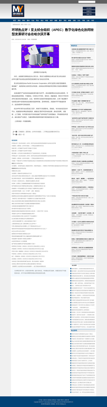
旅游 (56, 20)
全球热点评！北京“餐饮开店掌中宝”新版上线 (81, 382)
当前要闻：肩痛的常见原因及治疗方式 (22, 173)
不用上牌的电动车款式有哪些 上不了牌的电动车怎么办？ (26, 226)
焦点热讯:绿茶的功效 (17, 163)
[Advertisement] (40, 288)
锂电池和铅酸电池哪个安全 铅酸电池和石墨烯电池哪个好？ (27, 236)
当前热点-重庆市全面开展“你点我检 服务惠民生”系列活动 (26, 264)
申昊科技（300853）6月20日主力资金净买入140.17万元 (26, 253)
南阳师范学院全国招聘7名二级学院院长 (80, 310)
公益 (88, 20)
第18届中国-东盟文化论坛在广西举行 (21, 208)
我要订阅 (89, 14)
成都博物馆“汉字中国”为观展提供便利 (81, 109)
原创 (19, 20)
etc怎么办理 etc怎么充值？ (19, 231)
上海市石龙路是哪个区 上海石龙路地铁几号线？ (24, 221)
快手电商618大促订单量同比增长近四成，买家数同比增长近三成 (28, 186)
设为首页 (89, 8)
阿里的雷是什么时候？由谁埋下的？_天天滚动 (82, 360)
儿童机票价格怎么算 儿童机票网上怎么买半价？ (24, 223)
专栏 (92, 20)
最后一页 (22, 134)
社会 (33, 20)
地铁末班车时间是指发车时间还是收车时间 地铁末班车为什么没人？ (29, 228)
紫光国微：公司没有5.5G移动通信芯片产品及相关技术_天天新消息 (29, 153)
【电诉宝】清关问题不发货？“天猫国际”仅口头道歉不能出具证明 (28, 198)
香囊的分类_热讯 (16, 171)
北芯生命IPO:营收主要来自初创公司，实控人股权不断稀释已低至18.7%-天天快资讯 (33, 176)
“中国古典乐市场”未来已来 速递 (80, 196)
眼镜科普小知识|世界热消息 (19, 168)
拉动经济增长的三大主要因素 (19, 241)
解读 (69, 20)
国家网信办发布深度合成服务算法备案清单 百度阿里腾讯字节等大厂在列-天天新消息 (34, 196)
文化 (78, 20)
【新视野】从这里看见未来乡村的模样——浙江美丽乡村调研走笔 (29, 266)
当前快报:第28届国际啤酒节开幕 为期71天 (23, 206)
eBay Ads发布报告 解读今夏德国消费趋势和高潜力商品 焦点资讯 (28, 201)
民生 (37, 20)
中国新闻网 (34, 39)
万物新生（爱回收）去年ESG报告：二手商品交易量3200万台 (39, 132)
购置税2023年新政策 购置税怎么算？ (21, 233)
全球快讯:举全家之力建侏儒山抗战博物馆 (82, 161)
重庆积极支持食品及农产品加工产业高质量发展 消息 (83, 375)
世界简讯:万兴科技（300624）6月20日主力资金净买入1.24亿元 (28, 246)
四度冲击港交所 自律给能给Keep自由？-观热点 (24, 193)
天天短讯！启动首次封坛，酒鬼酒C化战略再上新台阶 (25, 181)
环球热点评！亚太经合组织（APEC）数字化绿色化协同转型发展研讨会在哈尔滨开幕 (34, 143)
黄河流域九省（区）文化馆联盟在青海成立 (83, 144)
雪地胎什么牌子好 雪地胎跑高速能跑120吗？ (23, 213)
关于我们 (41, 400)
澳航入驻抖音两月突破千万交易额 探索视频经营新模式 (26, 203)
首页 (14, 20)
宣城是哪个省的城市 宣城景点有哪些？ (22, 238)
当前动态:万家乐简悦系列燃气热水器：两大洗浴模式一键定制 (28, 261)
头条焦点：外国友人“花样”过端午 (80, 75)
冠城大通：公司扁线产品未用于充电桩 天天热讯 (24, 148)
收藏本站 (89, 11)
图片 (60, 20)
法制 (74, 20)
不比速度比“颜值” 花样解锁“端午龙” (81, 101)
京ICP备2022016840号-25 (67, 402)
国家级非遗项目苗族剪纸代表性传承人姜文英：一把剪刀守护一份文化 (30, 211)
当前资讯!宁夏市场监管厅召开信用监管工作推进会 (83, 389)
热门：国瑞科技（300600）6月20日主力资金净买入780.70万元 (28, 256)
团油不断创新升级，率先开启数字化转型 (81, 297)
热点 (42, 20)
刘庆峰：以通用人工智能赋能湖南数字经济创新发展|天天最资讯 (28, 183)
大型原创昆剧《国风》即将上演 (80, 152)
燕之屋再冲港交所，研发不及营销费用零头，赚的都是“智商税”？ (28, 178)
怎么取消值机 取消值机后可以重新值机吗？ (23, 218)
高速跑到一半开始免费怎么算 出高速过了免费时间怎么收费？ (28, 188)
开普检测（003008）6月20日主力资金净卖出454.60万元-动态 (28, 248)
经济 (51, 20)
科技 (46, 20)
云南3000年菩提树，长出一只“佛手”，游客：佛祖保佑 (26, 191)
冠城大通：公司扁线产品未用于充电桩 (22, 150)
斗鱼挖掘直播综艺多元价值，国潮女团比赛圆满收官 (83, 319)
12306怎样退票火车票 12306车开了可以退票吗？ (24, 216)
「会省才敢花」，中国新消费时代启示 (80, 307)
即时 (23, 20)
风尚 (65, 20)
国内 (28, 20)
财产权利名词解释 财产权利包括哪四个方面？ (23, 243)
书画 (83, 20)
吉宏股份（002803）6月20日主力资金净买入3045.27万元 (27, 258)
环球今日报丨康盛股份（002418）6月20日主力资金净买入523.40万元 (30, 251)
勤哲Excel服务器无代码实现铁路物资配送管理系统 (83, 278)
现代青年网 (18, 10)
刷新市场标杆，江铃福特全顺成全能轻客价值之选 (83, 268)
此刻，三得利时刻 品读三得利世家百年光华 (81, 285)
